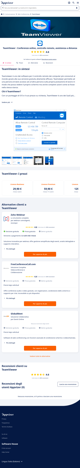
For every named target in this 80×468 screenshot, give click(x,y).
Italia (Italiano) (15, 461)
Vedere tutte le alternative (40, 356)
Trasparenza (6, 423)
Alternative (33, 63)
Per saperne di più (40, 254)
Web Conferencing (23, 14)
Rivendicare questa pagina (49, 59)
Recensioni (48, 63)
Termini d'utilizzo (7, 427)
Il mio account (6, 448)
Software (4, 438)
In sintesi (7, 63)
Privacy (4, 419)
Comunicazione (10, 14)
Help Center (5, 452)
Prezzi (19, 63)
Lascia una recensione (67, 384)
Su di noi (4, 434)
